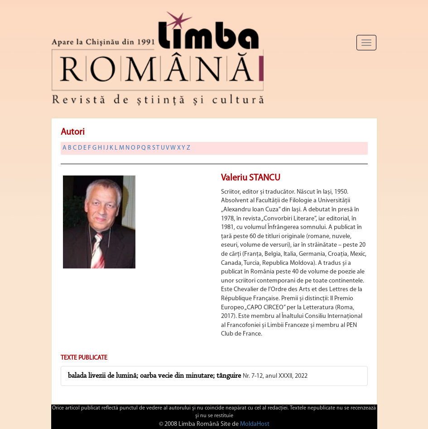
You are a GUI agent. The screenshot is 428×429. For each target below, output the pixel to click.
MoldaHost (254, 424)
